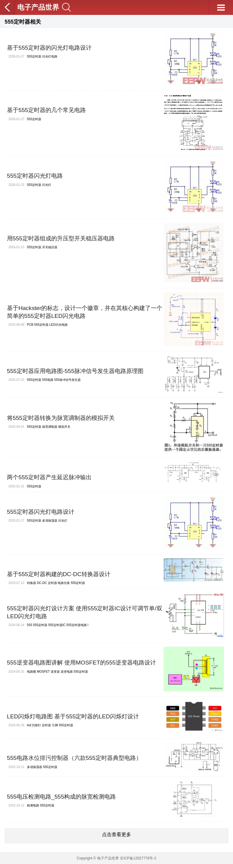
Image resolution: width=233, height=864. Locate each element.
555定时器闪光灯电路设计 (40, 512)
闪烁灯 (36, 725)
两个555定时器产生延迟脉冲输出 (49, 477)
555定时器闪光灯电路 (35, 176)
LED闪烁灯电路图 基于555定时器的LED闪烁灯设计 (73, 716)
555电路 (47, 379)
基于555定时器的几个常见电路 (46, 110)
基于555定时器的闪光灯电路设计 (49, 48)
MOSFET (43, 671)
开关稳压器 (49, 247)
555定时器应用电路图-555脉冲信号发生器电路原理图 (75, 371)
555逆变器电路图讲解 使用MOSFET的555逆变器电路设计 (81, 662)
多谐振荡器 (49, 520)
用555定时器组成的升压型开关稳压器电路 (61, 238)
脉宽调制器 (49, 426)
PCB (30, 324)
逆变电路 (67, 671)
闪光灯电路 (49, 56)
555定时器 (34, 56)
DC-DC (42, 583)
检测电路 (33, 805)
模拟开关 (64, 426)
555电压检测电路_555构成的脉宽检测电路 (61, 796)
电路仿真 (64, 583)
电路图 (31, 671)
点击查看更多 (116, 834)
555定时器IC (57, 625)
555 (29, 625)
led (29, 725)
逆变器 (55, 671)
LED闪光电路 (58, 324)
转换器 (31, 583)
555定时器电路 (76, 625)
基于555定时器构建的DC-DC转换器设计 (58, 574)
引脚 (55, 725)
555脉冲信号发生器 (67, 379)
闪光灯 (46, 184)
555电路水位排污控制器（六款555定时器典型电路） (74, 758)
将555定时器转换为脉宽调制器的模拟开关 (61, 418)
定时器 (52, 583)
